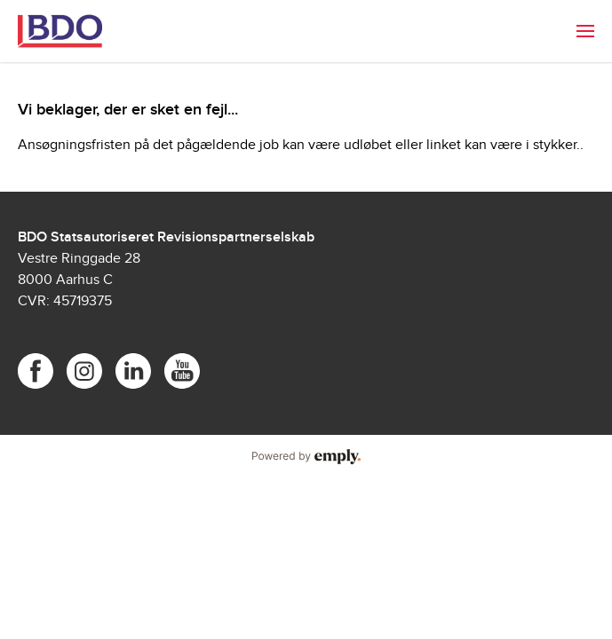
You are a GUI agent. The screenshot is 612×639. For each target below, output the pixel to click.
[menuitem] (585, 31)
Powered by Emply (306, 457)
